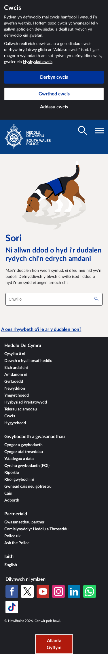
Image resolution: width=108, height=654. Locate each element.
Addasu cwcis (54, 107)
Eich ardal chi (16, 368)
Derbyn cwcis (54, 77)
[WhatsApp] (89, 591)
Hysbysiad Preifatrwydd (25, 402)
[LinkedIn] (74, 591)
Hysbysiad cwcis (37, 62)
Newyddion (14, 389)
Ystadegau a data (19, 459)
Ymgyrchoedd (16, 395)
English (10, 565)
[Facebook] (11, 591)
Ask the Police (16, 543)
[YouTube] (43, 591)
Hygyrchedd (15, 423)
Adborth (11, 500)
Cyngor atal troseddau (23, 452)
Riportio (11, 473)
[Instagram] (58, 591)
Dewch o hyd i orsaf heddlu (28, 361)
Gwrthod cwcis (54, 94)
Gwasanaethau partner (24, 522)
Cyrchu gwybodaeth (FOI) (27, 466)
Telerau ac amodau (20, 409)
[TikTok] (11, 607)
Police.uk (12, 536)
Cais (8, 493)
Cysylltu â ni (14, 354)
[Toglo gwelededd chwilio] (82, 130)
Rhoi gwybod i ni (19, 480)
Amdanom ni (15, 375)
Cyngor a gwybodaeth (23, 445)
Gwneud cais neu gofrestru (28, 487)
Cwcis (9, 416)
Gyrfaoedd (13, 382)
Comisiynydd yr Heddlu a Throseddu (36, 529)
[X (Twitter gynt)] (27, 591)
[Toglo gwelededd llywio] (99, 130)
